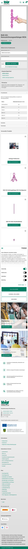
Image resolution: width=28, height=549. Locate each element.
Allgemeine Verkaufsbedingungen (9, 444)
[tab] (14, 92)
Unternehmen (5, 451)
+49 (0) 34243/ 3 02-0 (7, 411)
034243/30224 (5, 75)
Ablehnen (14, 299)
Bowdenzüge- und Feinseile (7, 480)
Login (3, 502)
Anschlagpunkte (5, 475)
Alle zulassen (14, 289)
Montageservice (5, 462)
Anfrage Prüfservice (14, 158)
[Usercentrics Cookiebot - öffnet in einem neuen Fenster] (21, 248)
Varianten (3, 122)
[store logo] (7, 2)
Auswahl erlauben (14, 294)
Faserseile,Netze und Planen (8, 482)
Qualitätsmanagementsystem (8, 457)
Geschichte (4, 455)
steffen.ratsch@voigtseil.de (8, 77)
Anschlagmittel (5, 473)
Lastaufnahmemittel (6, 493)
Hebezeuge (4, 489)
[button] (25, 136)
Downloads (3, 125)
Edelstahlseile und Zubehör (7, 478)
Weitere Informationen (13, 162)
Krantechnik (4, 491)
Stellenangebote (5, 458)
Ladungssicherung (6, 487)
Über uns (4, 453)
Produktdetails (4, 92)
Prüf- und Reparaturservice (7, 460)
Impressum (4, 442)
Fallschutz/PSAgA (6, 485)
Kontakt (3, 466)
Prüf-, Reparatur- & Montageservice (9, 494)
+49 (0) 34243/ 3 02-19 (8, 413)
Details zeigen (21, 284)
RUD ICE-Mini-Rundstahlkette (14, 221)
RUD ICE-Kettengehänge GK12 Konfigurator (14, 190)
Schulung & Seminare (6, 464)
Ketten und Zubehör (6, 484)
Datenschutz (4, 440)
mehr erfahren (6, 326)
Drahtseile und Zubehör (7, 476)
